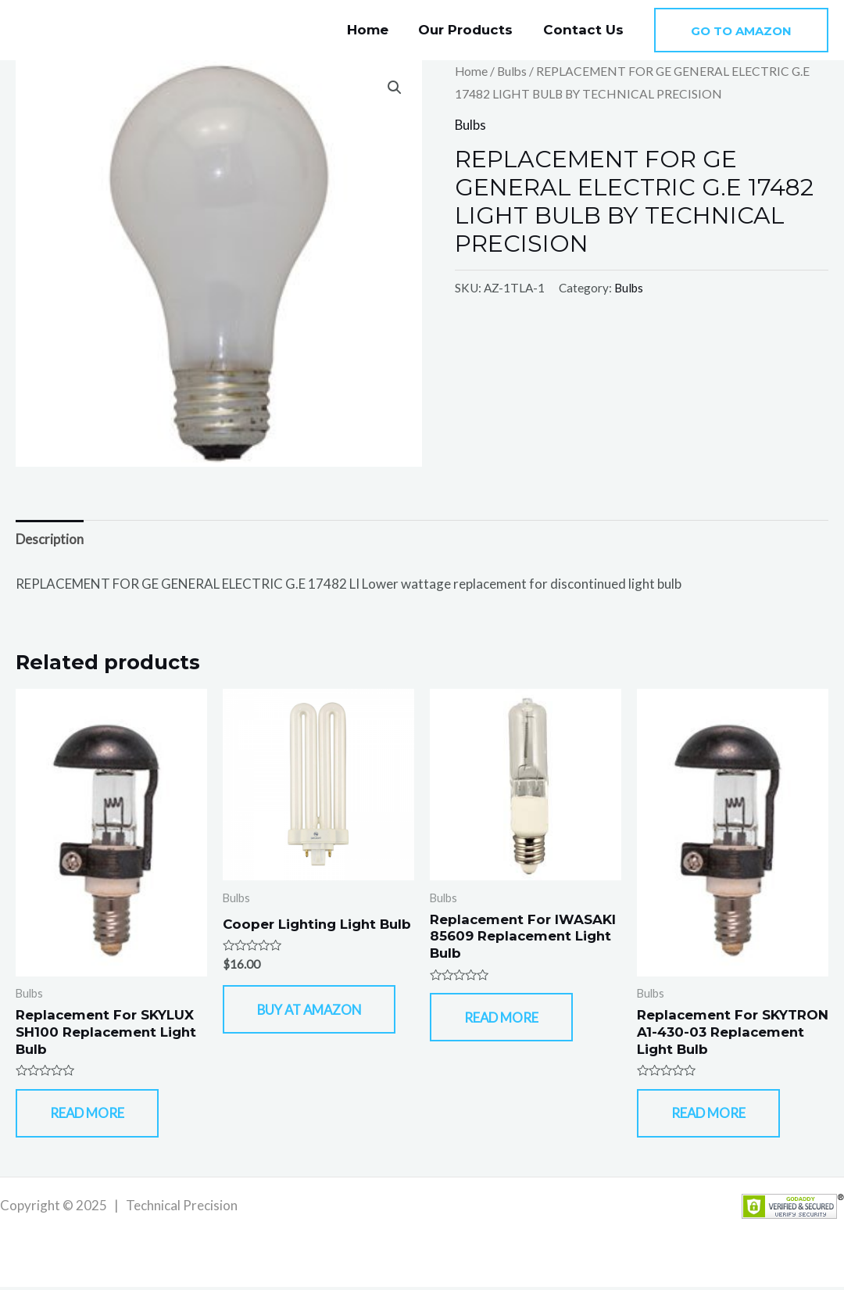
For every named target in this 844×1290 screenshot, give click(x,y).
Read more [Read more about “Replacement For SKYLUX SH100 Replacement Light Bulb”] (89, 1115)
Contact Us (585, 30)
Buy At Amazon (314, 1024)
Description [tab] (50, 539)
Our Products (471, 30)
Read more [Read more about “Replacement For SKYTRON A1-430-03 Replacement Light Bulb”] (711, 1115)
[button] (741, 30)
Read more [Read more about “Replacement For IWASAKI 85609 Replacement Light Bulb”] (504, 1019)
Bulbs (513, 71)
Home (376, 30)
